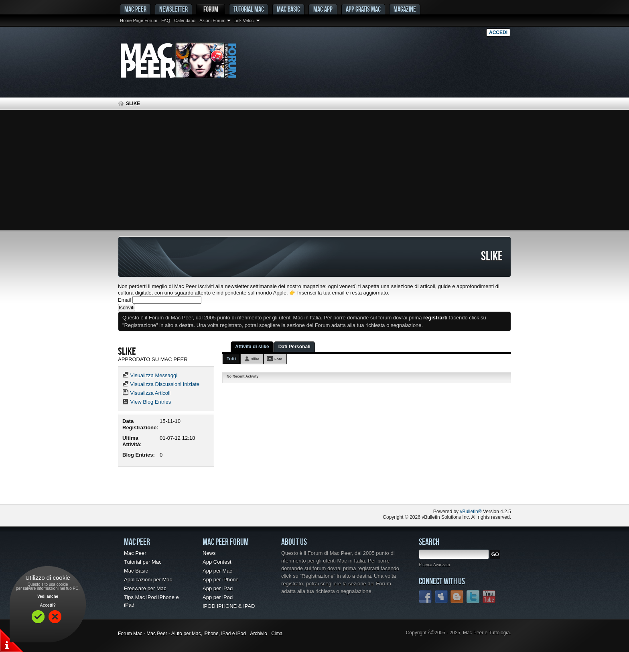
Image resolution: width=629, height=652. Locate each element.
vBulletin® (470, 511)
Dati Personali (294, 346)
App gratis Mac (363, 9)
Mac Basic (288, 9)
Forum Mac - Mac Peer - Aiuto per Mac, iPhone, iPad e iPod (182, 633)
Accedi (498, 32)
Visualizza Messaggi (149, 375)
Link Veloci (244, 20)
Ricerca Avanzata (434, 565)
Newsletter (173, 9)
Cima (276, 633)
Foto (278, 359)
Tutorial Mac (248, 9)
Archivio (258, 633)
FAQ (165, 20)
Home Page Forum (138, 20)
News (209, 553)
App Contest (217, 562)
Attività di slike (252, 346)
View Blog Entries (146, 402)
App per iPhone (221, 580)
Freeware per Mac (145, 588)
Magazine (405, 9)
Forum (210, 9)
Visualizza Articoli (146, 393)
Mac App (323, 9)
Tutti (231, 358)
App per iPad (218, 588)
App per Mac (217, 571)
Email (124, 300)
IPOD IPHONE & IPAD (229, 606)
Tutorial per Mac (142, 562)
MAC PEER (135, 9)
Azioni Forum (212, 20)
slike (255, 359)
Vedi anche (47, 596)
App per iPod (218, 597)
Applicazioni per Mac (148, 580)
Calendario (184, 20)
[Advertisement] (314, 170)
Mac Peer (135, 553)
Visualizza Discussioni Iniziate (160, 384)
